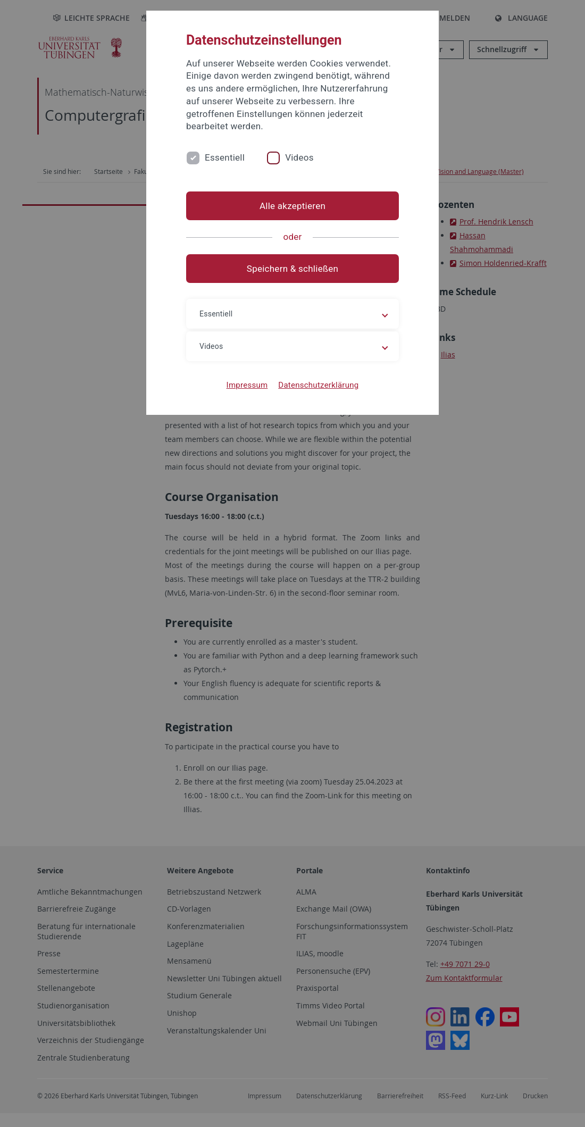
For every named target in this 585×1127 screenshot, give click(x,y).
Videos (299, 157)
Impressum (247, 385)
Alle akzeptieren (292, 206)
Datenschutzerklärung (318, 385)
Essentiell (225, 157)
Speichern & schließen (292, 268)
